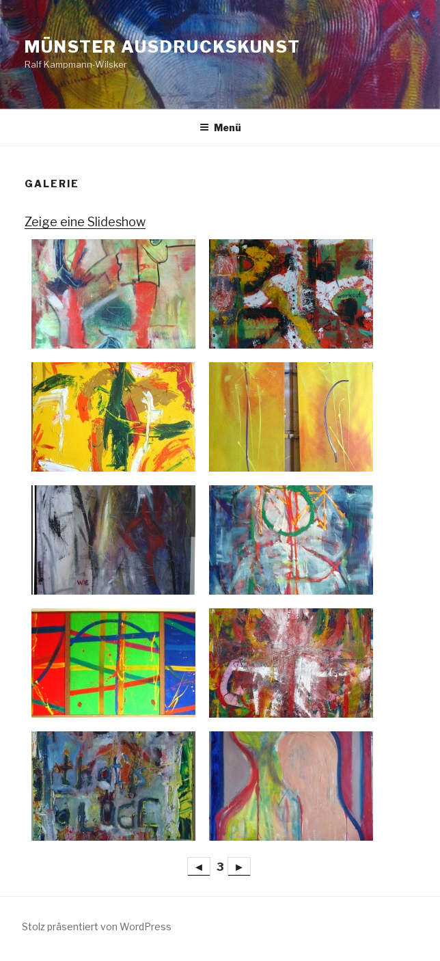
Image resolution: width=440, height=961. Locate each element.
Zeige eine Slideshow (85, 222)
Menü (220, 127)
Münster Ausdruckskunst (163, 47)
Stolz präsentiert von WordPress (96, 926)
